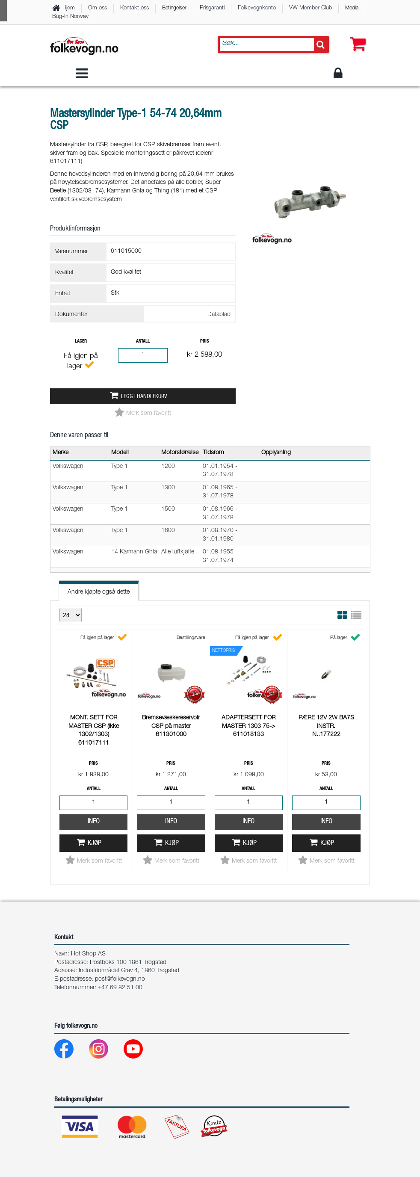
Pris (204, 341)
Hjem (68, 8)
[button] (356, 38)
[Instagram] (105, 1051)
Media (351, 8)
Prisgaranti (212, 8)
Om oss (97, 8)
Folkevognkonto (257, 8)
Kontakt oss (134, 8)
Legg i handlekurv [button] (144, 397)
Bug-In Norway (70, 17)
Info (94, 821)
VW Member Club (310, 8)
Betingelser (174, 8)
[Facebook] (70, 1051)
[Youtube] (140, 1051)
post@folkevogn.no (120, 979)
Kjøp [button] (94, 843)
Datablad (219, 315)
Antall (143, 341)
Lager (81, 341)
